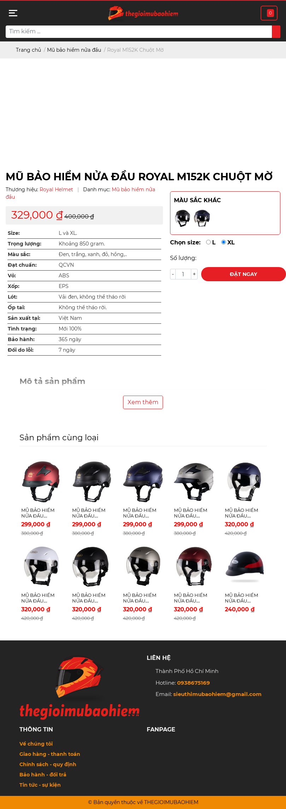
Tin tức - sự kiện (40, 785)
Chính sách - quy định (47, 764)
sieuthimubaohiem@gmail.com (217, 694)
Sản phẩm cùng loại (59, 437)
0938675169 (193, 682)
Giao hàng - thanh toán (49, 754)
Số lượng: (183, 258)
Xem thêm (143, 402)
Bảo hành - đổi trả (42, 774)
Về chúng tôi (36, 744)
